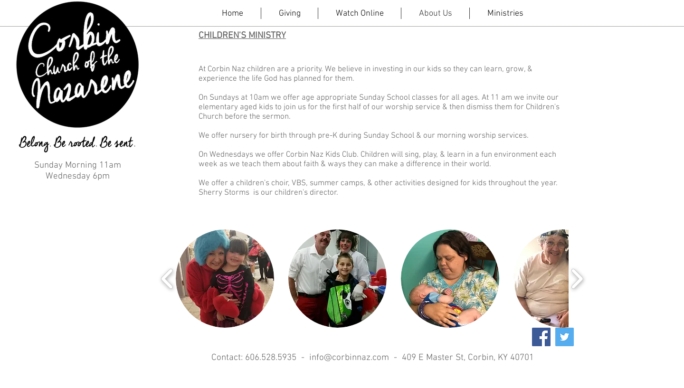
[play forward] (577, 278)
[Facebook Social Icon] (541, 337)
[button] (225, 278)
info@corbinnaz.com (349, 357)
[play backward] (167, 278)
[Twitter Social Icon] (564, 337)
